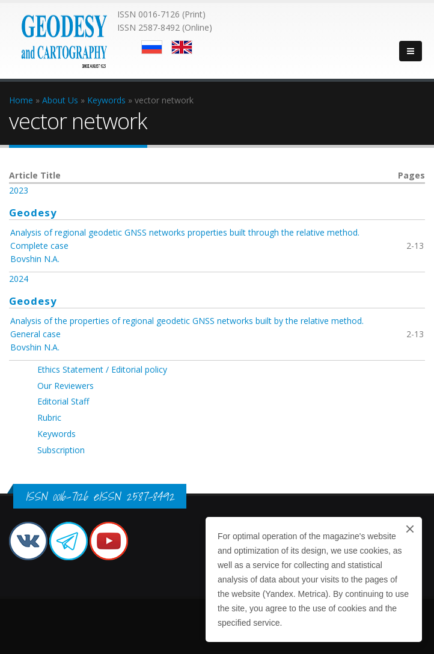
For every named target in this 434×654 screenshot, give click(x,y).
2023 (18, 190)
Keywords (56, 433)
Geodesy (33, 212)
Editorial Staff (63, 401)
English (181, 47)
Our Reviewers (65, 385)
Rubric (49, 417)
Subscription (61, 450)
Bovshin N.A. (35, 258)
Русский (151, 47)
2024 (18, 278)
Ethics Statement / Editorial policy (102, 369)
